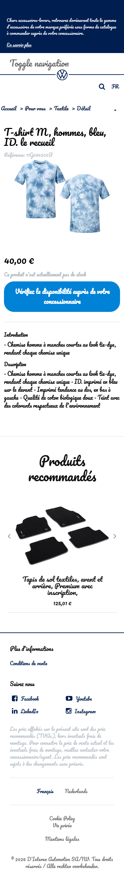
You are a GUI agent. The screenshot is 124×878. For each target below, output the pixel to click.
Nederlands (76, 791)
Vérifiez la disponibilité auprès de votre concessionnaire (62, 296)
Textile (61, 108)
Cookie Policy (62, 818)
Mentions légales (62, 839)
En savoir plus (19, 44)
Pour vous (35, 108)
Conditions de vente (28, 663)
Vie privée (62, 825)
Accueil (9, 108)
